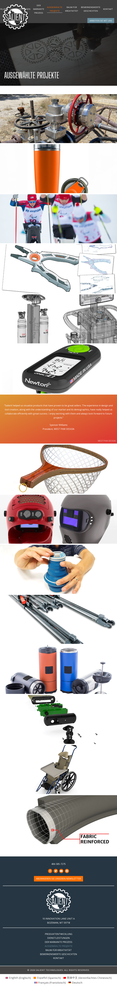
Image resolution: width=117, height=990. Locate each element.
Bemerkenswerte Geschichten (90, 9)
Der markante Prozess (38, 9)
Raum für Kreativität (71, 9)
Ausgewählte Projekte (54, 9)
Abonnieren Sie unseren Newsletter (58, 878)
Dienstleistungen (20, 9)
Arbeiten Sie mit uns (101, 20)
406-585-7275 (58, 864)
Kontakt (108, 9)
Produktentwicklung (58, 934)
